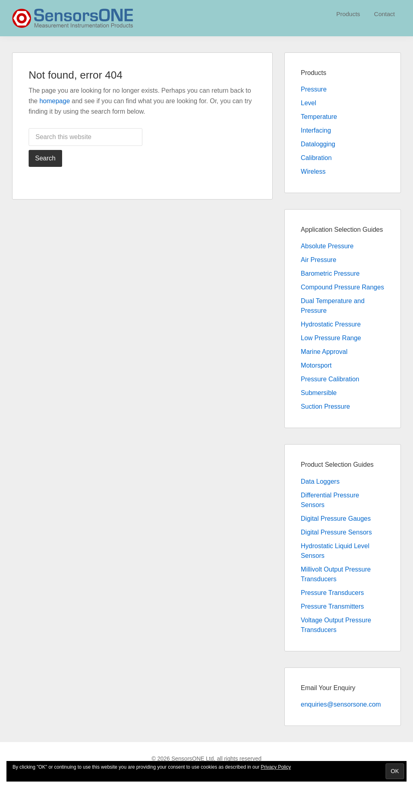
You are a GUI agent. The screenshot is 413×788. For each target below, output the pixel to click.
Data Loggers (320, 481)
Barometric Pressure (330, 273)
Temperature (319, 116)
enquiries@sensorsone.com (341, 704)
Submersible (319, 392)
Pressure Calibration (330, 379)
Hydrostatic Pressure (331, 324)
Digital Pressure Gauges (336, 518)
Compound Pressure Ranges (342, 287)
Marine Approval (324, 351)
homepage (55, 101)
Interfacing (316, 130)
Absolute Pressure (327, 246)
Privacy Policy (276, 767)
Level (308, 103)
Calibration (316, 157)
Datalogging (318, 144)
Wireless (313, 171)
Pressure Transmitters (332, 606)
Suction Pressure (325, 406)
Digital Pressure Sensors (336, 532)
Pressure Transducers (332, 592)
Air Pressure (318, 259)
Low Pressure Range (331, 338)
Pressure (314, 89)
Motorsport (316, 365)
